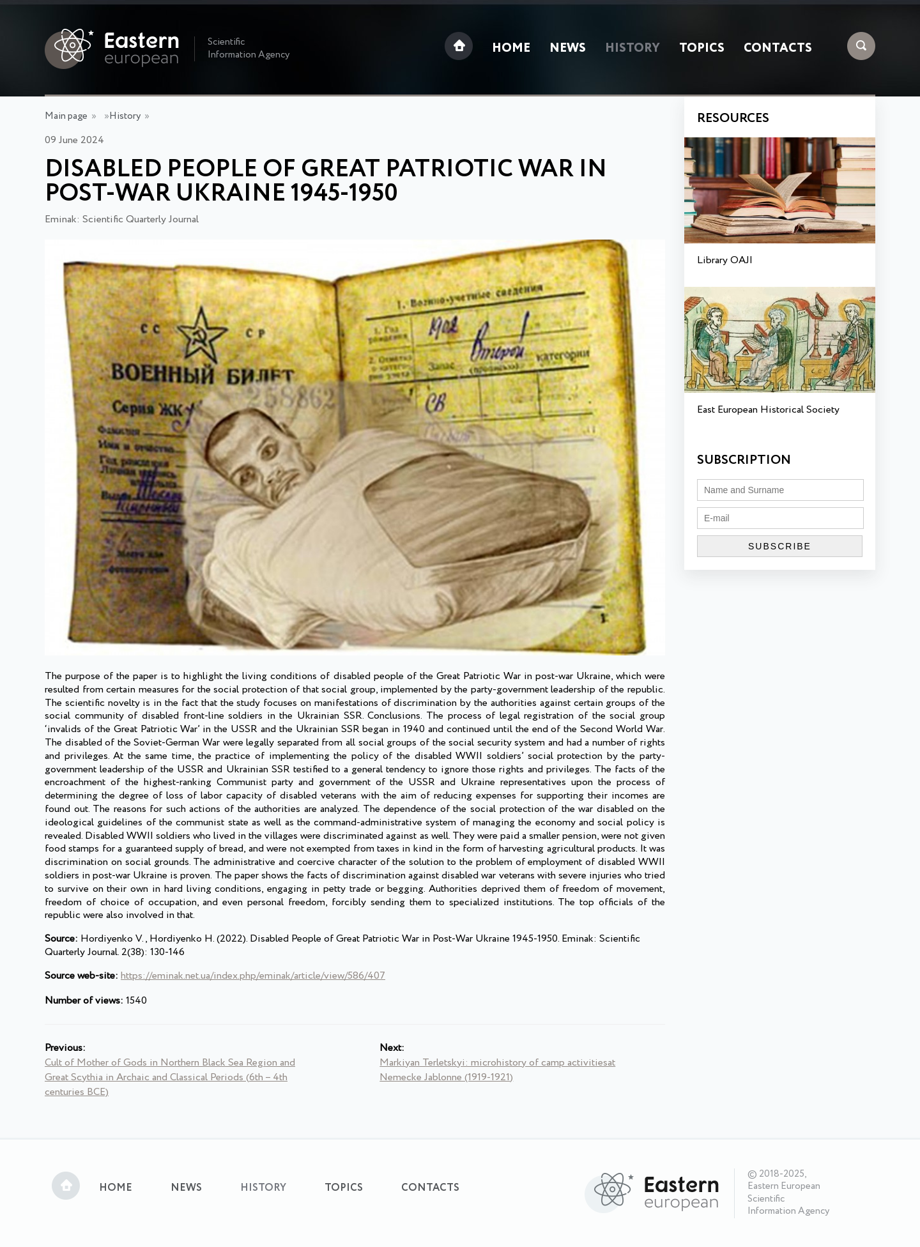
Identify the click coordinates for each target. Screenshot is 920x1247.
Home (511, 48)
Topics (701, 48)
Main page (66, 116)
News (567, 48)
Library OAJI (725, 260)
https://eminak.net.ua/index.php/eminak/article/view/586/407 (253, 975)
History (632, 48)
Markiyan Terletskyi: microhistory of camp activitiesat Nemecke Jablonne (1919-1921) (497, 1070)
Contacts (778, 48)
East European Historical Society (768, 409)
